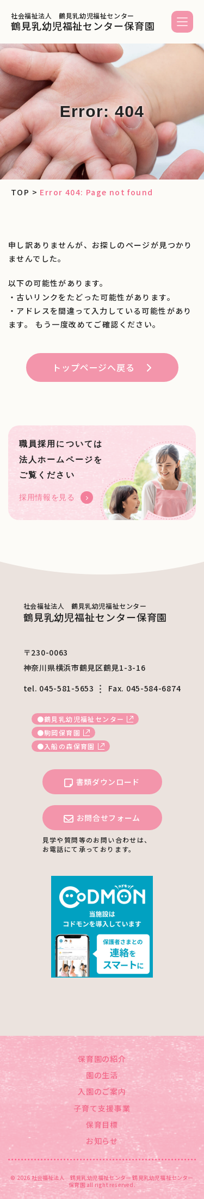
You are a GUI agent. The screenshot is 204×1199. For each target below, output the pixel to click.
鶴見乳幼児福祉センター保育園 (83, 22)
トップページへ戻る (93, 367)
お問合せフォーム (102, 818)
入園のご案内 (102, 1091)
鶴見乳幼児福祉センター (84, 719)
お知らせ (102, 1140)
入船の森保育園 (69, 746)
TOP (20, 192)
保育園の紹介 (102, 1058)
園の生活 (102, 1075)
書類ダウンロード (102, 782)
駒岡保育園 (62, 732)
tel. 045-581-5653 (58, 688)
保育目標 (102, 1124)
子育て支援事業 (102, 1108)
